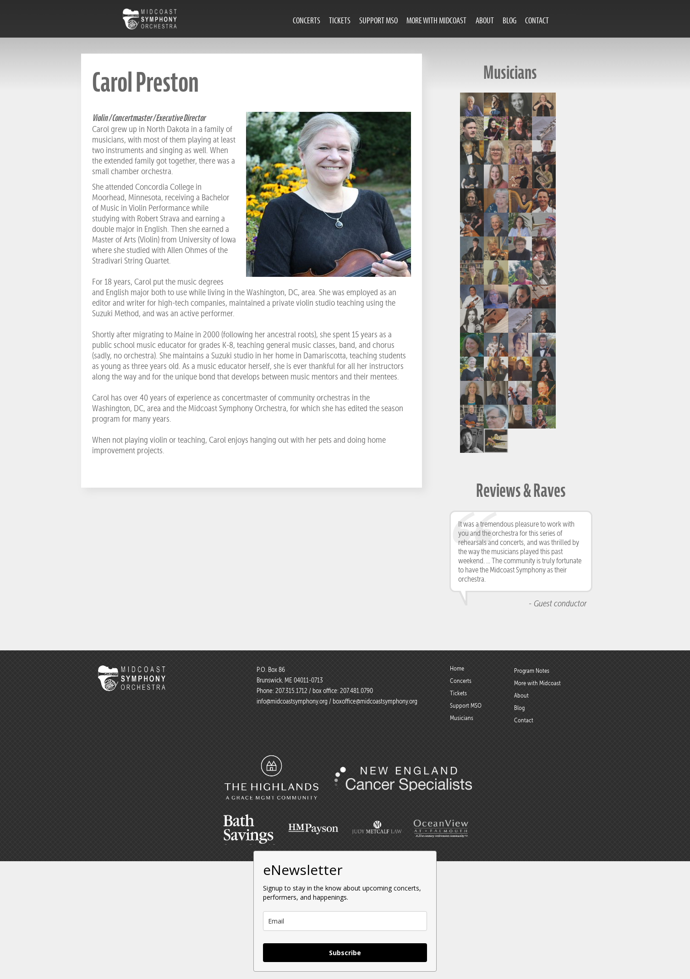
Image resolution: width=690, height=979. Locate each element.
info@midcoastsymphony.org (292, 701)
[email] (345, 921)
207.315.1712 (291, 691)
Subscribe (345, 952)
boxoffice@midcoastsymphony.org (375, 701)
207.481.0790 (356, 691)
